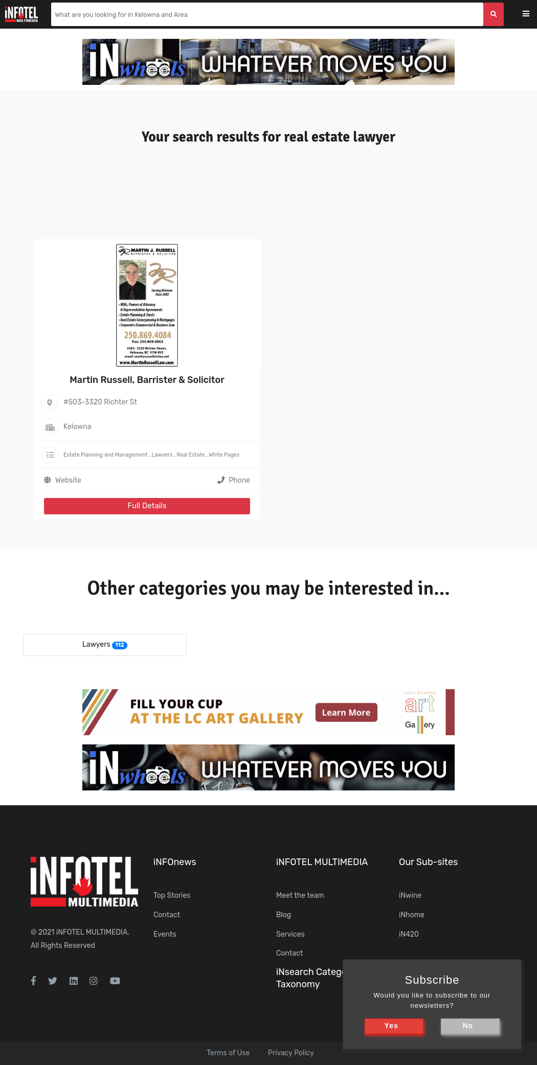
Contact (166, 915)
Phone (233, 480)
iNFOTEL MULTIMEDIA (92, 932)
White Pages (224, 454)
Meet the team (300, 895)
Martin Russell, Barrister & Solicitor (147, 380)
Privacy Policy (291, 1053)
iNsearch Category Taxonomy (315, 977)
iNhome (411, 915)
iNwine (410, 895)
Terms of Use (228, 1053)
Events (164, 934)
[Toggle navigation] (532, 14)
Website (68, 480)
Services (290, 934)
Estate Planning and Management (105, 454)
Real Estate (190, 454)
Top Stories (171, 895)
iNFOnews (174, 862)
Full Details (146, 505)
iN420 (409, 934)
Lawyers (162, 454)
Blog (283, 915)
